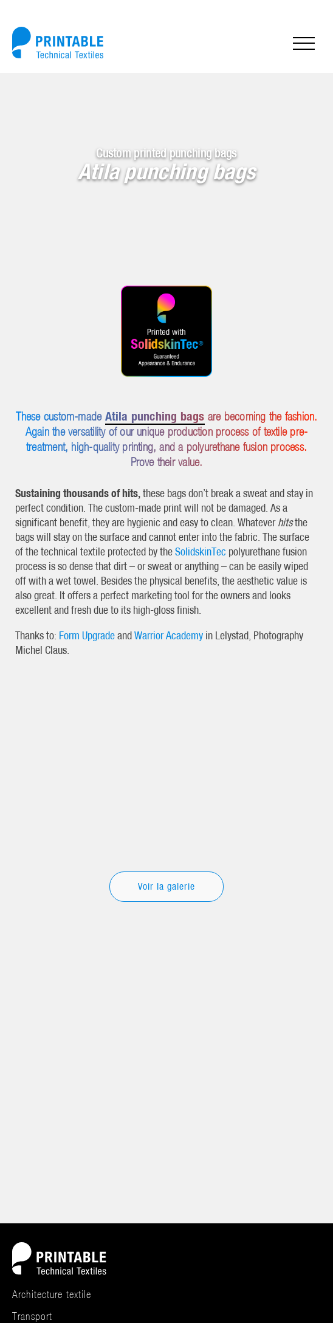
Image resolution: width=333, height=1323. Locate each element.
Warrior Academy (168, 635)
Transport (32, 1316)
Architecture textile (52, 1294)
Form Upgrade (87, 635)
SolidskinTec (200, 551)
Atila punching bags (155, 416)
